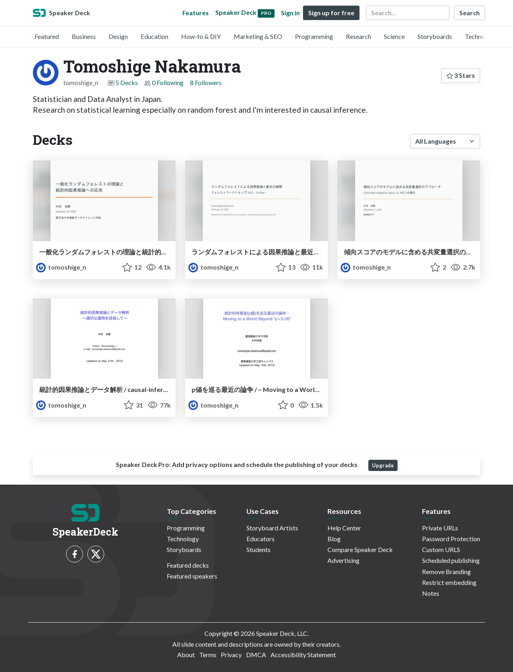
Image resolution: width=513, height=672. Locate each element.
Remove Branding (446, 571)
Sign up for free (331, 12)
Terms (207, 654)
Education (154, 36)
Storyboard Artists (272, 528)
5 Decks (126, 82)
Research (358, 36)
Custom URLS (441, 549)
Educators (260, 538)
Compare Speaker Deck (360, 549)
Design (118, 36)
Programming (314, 36)
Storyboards (435, 36)
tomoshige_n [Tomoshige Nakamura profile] (61, 267)
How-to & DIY (201, 36)
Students (258, 549)
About (186, 654)
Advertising (343, 560)
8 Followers (206, 82)
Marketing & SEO (258, 36)
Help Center (344, 528)
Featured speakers (192, 576)
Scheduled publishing (451, 560)
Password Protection (451, 538)
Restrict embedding (449, 582)
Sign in (290, 12)
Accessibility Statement (303, 654)
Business (84, 36)
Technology (481, 36)
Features (195, 12)
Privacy (231, 654)
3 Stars (460, 75)
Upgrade (383, 465)
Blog (334, 538)
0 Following (168, 82)
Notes (430, 593)
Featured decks (188, 565)
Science (394, 36)
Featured (46, 36)
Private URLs (440, 528)
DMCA (256, 654)
